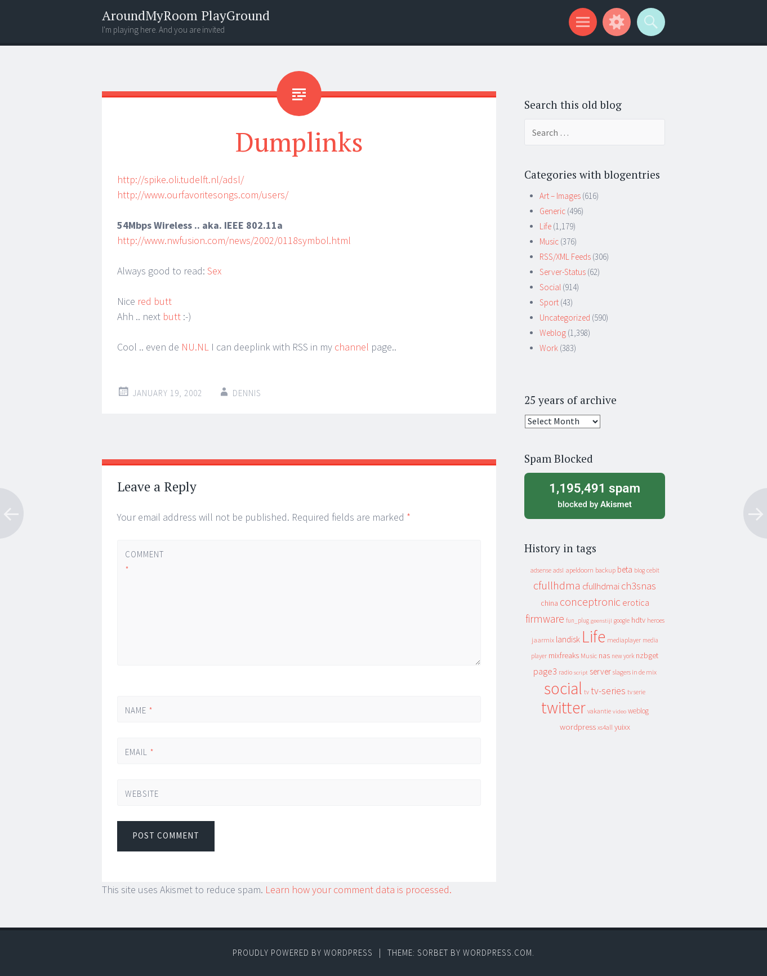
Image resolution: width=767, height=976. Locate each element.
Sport (549, 302)
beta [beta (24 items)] (624, 569)
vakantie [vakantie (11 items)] (599, 711)
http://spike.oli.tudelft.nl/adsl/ (180, 179)
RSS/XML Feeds (565, 256)
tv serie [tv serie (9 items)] (636, 692)
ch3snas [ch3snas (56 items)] (638, 585)
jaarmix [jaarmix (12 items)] (543, 640)
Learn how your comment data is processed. (358, 889)
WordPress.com (497, 952)
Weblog (552, 332)
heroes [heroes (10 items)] (656, 620)
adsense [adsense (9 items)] (540, 570)
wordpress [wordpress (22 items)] (578, 726)
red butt (154, 301)
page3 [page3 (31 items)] (545, 671)
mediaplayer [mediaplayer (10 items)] (624, 640)
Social (550, 287)
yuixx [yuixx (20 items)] (622, 727)
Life (545, 226)
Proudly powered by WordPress (303, 952)
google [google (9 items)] (622, 620)
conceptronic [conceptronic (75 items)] (590, 602)
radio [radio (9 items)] (565, 672)
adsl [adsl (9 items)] (558, 570)
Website (142, 793)
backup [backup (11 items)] (605, 570)
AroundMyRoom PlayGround (186, 15)
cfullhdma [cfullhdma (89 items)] (557, 585)
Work (548, 348)
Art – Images (560, 195)
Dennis (247, 393)
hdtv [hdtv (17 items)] (638, 620)
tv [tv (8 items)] (586, 692)
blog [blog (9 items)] (639, 570)
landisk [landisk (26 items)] (568, 639)
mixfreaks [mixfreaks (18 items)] (564, 655)
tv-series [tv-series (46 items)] (608, 691)
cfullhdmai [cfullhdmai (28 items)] (600, 586)
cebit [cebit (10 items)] (652, 570)
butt (172, 316)
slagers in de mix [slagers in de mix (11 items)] (635, 672)
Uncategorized (564, 317)
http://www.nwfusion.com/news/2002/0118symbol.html (234, 240)
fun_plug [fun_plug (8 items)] (577, 620)
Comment (144, 562)
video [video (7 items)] (619, 711)
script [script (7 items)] (581, 672)
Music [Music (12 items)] (589, 655)
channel (352, 346)
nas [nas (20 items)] (604, 655)
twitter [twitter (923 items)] (563, 707)
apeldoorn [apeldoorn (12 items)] (579, 570)
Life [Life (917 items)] (593, 636)
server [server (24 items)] (600, 671)
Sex (214, 270)
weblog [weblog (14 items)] (638, 711)
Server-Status (562, 272)
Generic (552, 211)
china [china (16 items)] (549, 603)
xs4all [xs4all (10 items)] (605, 727)
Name (139, 710)
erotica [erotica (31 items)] (635, 602)
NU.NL (195, 346)
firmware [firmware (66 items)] (544, 618)
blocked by (594, 495)
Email (139, 752)
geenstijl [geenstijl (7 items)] (601, 620)
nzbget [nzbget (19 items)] (647, 655)
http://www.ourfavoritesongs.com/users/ (202, 194)
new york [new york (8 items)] (623, 656)
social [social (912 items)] (563, 688)
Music (549, 241)
